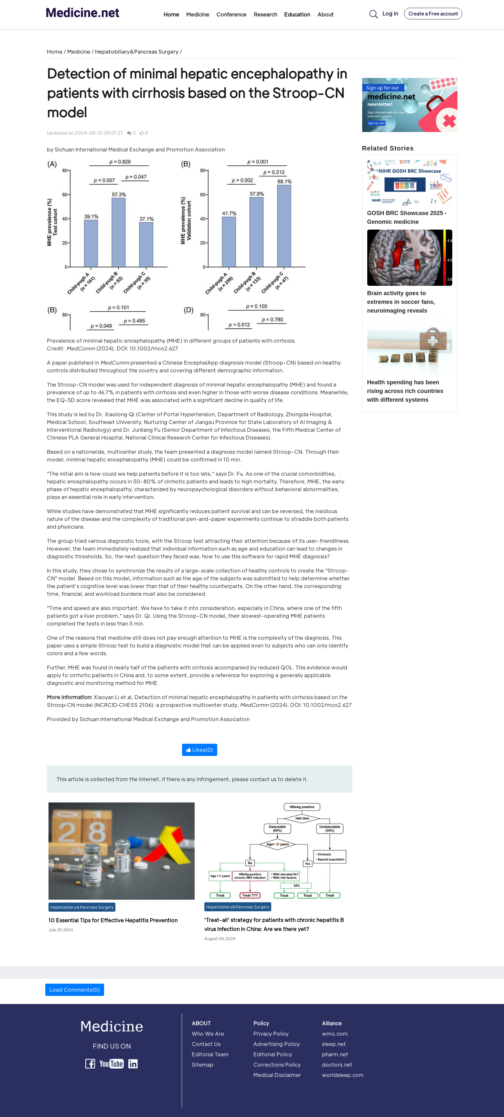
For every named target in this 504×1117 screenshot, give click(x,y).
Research (265, 14)
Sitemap (202, 1064)
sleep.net (334, 1043)
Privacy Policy (271, 1033)
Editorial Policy (272, 1054)
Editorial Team (210, 1054)
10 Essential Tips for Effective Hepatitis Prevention (112, 920)
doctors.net (337, 1064)
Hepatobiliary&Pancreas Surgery (136, 51)
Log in (390, 13)
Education (297, 14)
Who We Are (208, 1033)
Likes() (199, 749)
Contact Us (206, 1043)
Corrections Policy (277, 1064)
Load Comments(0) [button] (74, 989)
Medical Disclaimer (277, 1074)
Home (171, 14)
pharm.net (335, 1054)
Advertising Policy (276, 1043)
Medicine (197, 14)
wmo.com (335, 1033)
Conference (231, 14)
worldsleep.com (343, 1074)
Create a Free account (433, 13)
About (325, 14)
